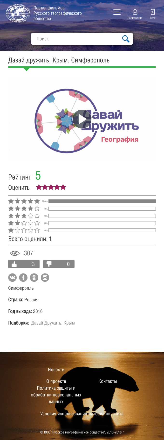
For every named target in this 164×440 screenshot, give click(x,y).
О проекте (56, 381)
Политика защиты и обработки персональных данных (56, 394)
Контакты (107, 381)
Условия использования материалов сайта (81, 414)
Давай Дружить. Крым (53, 323)
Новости (56, 369)
